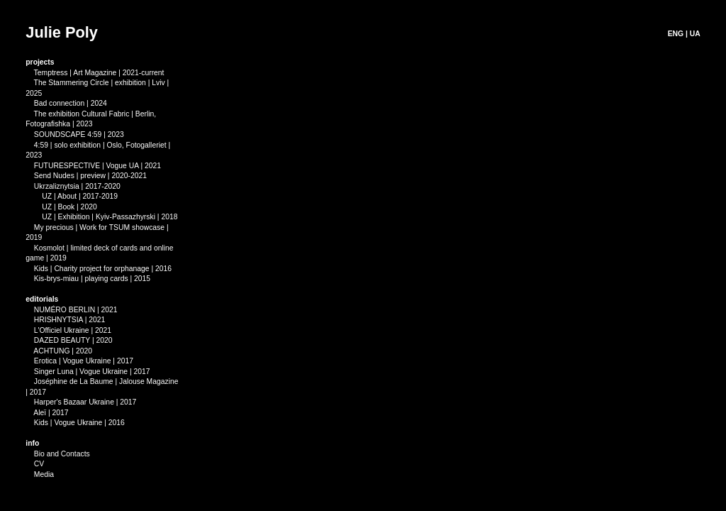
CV (39, 464)
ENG (675, 34)
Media (44, 474)
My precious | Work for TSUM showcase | (97, 227)
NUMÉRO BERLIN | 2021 (76, 310)
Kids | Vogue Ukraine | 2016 (75, 423)
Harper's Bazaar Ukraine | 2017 (81, 402)
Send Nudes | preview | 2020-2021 (86, 176)
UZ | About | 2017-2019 (73, 196)
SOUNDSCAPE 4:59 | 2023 (79, 134)
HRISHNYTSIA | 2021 (70, 320)
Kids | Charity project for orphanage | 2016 (99, 269)
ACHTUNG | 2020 (62, 351)
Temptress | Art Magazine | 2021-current (99, 73)
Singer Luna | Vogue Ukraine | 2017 (92, 371)
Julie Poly (62, 32)
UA (695, 34)
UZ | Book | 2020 (62, 207)
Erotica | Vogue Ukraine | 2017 (83, 361)
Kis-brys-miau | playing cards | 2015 (92, 278)
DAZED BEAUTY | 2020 (73, 340)
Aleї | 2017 (47, 413)
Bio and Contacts (62, 454)
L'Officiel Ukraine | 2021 (72, 330)
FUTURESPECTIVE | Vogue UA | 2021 (97, 166)
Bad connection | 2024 (66, 103)
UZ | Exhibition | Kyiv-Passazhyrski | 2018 (109, 217)
